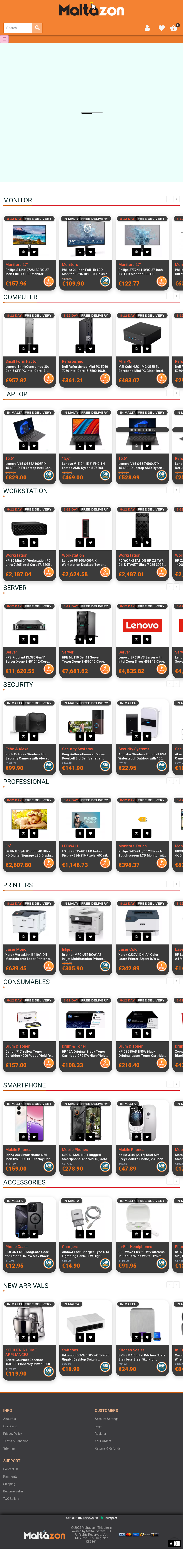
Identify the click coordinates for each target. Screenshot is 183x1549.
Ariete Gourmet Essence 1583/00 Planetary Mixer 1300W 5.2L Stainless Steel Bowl (28, 1362)
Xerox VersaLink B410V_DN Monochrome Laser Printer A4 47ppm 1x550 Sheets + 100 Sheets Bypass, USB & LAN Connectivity (28, 957)
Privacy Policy (12, 1433)
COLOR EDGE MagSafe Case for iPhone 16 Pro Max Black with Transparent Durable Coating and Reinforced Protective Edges (27, 1254)
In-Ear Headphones (135, 1246)
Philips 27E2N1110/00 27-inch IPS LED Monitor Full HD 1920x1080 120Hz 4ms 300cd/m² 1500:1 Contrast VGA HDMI (141, 272)
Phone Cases (16, 1246)
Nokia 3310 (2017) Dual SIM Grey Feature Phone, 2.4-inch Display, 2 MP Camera (140, 1157)
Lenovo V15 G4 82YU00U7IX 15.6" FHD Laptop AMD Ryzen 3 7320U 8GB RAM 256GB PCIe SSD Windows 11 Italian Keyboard (141, 466)
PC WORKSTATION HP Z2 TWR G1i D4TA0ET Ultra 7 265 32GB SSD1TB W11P (141, 563)
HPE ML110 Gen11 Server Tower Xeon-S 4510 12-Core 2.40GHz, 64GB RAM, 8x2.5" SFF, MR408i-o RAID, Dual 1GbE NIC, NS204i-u (85, 659)
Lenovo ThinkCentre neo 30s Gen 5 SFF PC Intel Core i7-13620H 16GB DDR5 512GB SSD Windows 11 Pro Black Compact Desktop (29, 369)
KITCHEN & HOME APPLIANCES (21, 1352)
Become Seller (13, 1491)
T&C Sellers (11, 1498)
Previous (169, 199)
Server (11, 652)
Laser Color (128, 949)
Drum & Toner (17, 1046)
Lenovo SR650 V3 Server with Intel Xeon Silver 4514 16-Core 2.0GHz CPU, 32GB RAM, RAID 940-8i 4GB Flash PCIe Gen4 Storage (141, 659)
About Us (9, 1419)
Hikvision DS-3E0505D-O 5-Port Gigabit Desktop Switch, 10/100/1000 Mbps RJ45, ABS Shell (85, 1357)
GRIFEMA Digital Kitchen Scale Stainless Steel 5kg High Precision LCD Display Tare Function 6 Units (141, 1357)
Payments (10, 1476)
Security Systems (77, 749)
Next (176, 199)
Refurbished (72, 361)
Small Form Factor (21, 361)
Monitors (70, 264)
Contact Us (10, 1469)
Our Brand (10, 1426)
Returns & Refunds (108, 1448)
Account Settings (106, 1419)
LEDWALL (70, 846)
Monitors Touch (132, 846)
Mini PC (124, 361)
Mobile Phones (18, 1149)
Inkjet (67, 949)
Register (100, 1433)
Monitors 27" (16, 264)
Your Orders (103, 1441)
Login (98, 1426)
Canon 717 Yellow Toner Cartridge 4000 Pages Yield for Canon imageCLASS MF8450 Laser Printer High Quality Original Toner (28, 1054)
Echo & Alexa (16, 749)
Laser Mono (16, 949)
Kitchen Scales (131, 1350)
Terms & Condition (15, 1441)
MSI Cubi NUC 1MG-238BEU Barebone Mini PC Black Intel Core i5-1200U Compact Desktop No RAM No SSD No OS (142, 369)
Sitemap (9, 1448)
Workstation (16, 555)
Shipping (9, 1484)
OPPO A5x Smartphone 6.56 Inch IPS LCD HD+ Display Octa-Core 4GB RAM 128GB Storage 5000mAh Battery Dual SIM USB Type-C (29, 1157)
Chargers (70, 1246)
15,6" (9, 458)
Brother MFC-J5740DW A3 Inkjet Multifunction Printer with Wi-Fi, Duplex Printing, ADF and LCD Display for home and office (85, 957)
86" (8, 846)
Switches (70, 1350)
